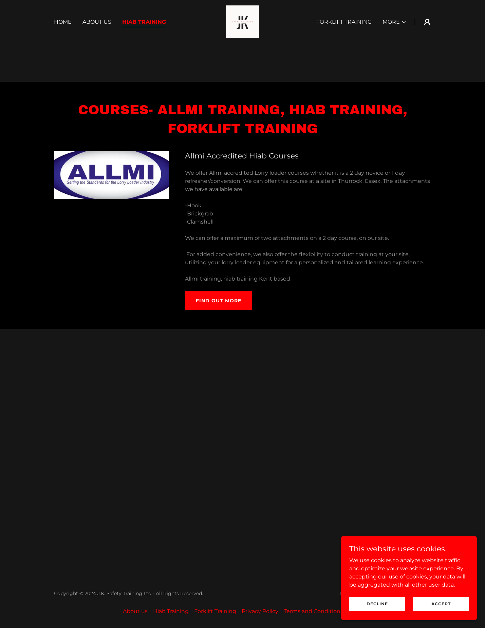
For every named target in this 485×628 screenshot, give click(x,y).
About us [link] (96, 22)
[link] (242, 21)
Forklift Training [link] (344, 22)
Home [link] (63, 22)
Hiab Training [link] (144, 22)
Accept (441, 603)
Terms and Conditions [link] (313, 611)
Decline (377, 603)
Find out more (218, 301)
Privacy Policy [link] (260, 611)
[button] (395, 22)
